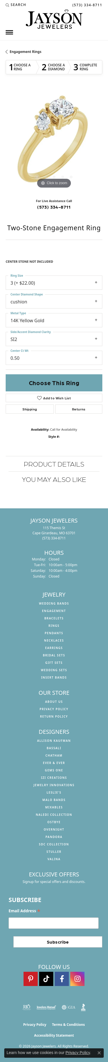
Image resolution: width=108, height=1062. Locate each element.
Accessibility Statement (54, 1035)
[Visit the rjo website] (26, 1007)
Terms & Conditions (68, 1024)
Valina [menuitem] (53, 859)
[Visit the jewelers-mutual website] (46, 1007)
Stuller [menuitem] (54, 852)
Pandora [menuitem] (54, 837)
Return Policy (54, 716)
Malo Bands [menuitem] (54, 800)
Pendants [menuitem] (54, 633)
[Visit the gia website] (68, 1007)
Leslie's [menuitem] (53, 792)
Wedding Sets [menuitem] (54, 670)
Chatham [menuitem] (53, 755)
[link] (86, 5)
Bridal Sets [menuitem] (54, 655)
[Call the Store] (54, 538)
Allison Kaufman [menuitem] (54, 741)
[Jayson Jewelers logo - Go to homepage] (54, 19)
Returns (79, 409)
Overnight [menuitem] (54, 829)
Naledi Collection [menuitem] (54, 815)
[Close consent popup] (99, 1053)
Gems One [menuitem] (54, 770)
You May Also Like (54, 479)
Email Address (24, 911)
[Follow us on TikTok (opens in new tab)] (46, 979)
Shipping (29, 409)
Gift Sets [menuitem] (54, 663)
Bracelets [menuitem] (53, 618)
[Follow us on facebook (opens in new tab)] (62, 979)
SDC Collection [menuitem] (54, 844)
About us (54, 702)
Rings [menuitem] (54, 626)
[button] (16, 5)
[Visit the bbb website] (83, 1007)
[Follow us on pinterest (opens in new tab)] (31, 979)
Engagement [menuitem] (54, 611)
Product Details (54, 463)
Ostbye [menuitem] (54, 822)
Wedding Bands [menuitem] (54, 603)
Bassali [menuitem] (54, 748)
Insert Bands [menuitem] (54, 677)
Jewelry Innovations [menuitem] (54, 785)
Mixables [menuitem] (54, 807)
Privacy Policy (54, 709)
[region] (54, 141)
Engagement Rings (25, 51)
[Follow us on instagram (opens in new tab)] (77, 979)
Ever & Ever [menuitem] (54, 763)
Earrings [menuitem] (54, 648)
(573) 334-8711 (54, 206)
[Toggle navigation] (9, 32)
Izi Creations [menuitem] (54, 778)
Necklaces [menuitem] (54, 640)
